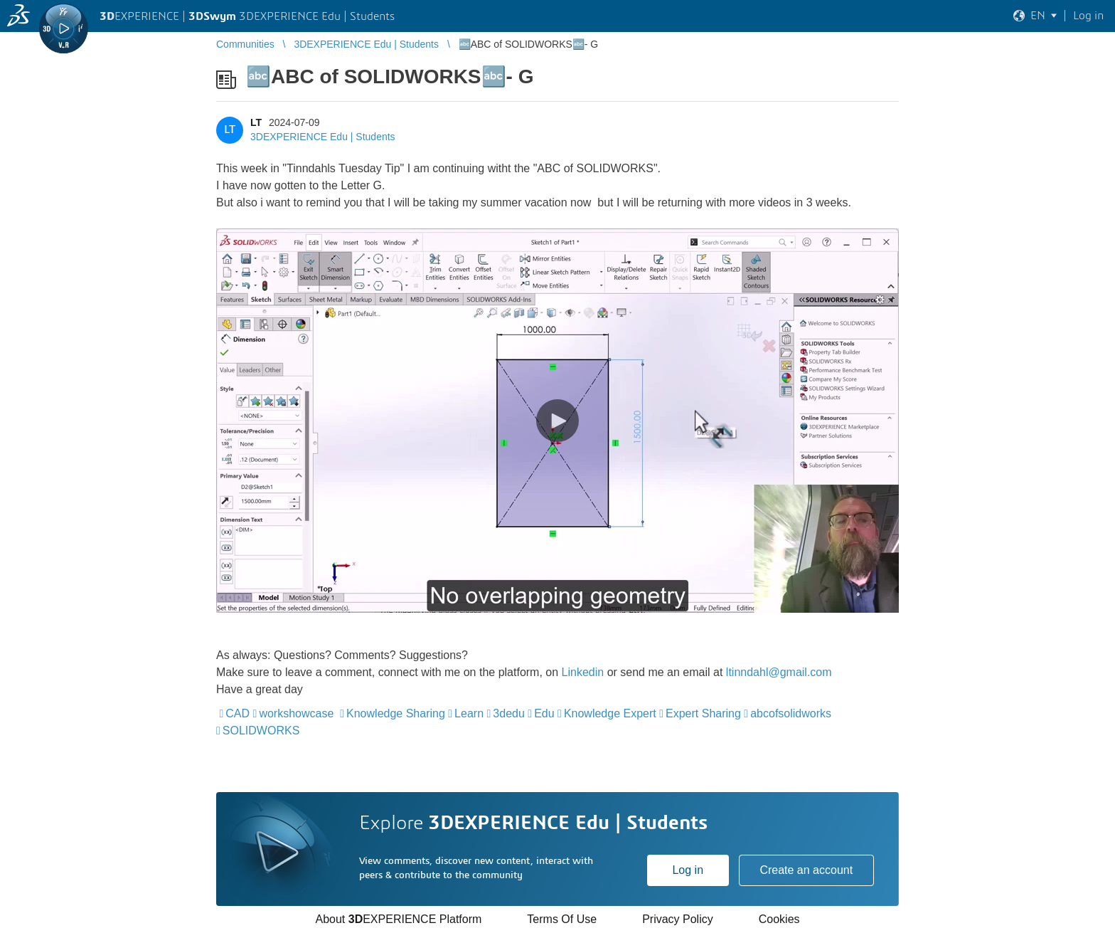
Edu (544, 713)
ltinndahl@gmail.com (779, 672)
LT (256, 122)
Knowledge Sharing (395, 713)
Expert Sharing (703, 713)
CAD (237, 713)
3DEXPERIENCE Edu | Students (322, 136)
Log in (687, 870)
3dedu (509, 713)
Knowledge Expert (610, 713)
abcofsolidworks (790, 713)
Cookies (779, 919)
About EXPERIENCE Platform (398, 919)
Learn (469, 713)
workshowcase (296, 713)
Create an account (806, 870)
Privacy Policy (677, 919)
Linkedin (583, 672)
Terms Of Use (562, 919)
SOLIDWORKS (261, 730)
